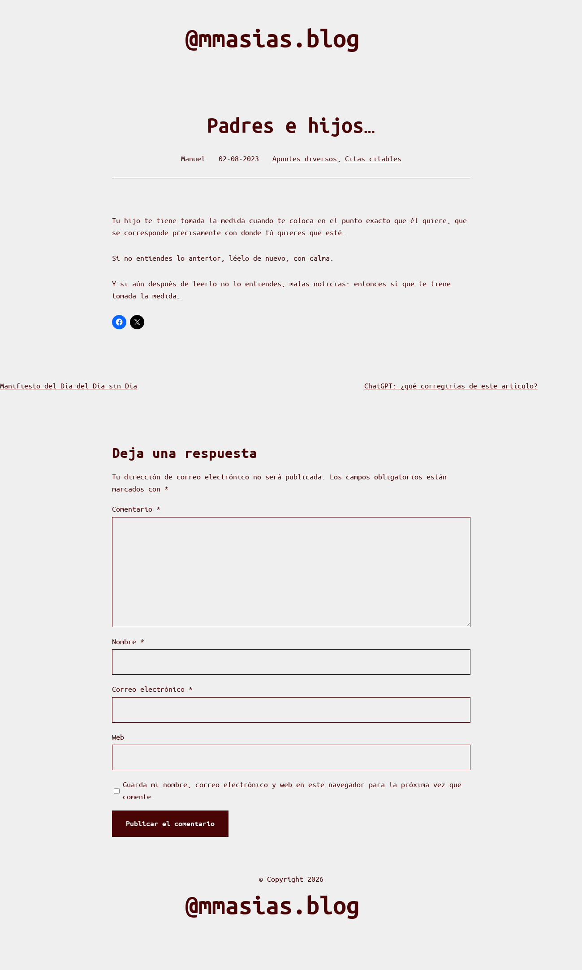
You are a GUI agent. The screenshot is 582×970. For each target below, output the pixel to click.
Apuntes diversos (304, 158)
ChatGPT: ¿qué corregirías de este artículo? (451, 385)
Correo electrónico (152, 689)
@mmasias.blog (272, 38)
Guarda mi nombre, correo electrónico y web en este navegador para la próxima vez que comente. (292, 790)
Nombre (128, 641)
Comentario (136, 508)
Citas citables (373, 158)
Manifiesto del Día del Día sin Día (68, 385)
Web (118, 737)
